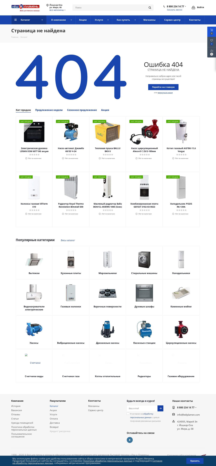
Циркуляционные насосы (181, 342)
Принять (195, 460)
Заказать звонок (174, 9)
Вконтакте (130, 440)
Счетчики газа (71, 376)
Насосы (34, 342)
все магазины (57, 10)
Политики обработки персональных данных (107, 460)
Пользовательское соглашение (21, 435)
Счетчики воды (34, 376)
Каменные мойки (181, 306)
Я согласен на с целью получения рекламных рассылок (145, 417)
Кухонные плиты (71, 273)
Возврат (54, 426)
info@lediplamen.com (188, 414)
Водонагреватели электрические (34, 308)
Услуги (53, 414)
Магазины (93, 405)
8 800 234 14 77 (175, 6)
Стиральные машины (144, 273)
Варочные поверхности (108, 306)
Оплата (54, 418)
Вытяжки (34, 273)
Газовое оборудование (181, 376)
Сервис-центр (95, 410)
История (15, 405)
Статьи (15, 418)
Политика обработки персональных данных (24, 428)
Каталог (54, 405)
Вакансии (16, 410)
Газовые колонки (71, 306)
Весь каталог (68, 240)
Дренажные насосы (107, 342)
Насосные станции (144, 342)
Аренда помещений (22, 422)
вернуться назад (165, 92)
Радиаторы (144, 376)
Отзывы (15, 414)
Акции (53, 410)
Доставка (55, 422)
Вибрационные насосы (70, 342)
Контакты (94, 400)
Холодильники (181, 273)
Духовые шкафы (144, 306)
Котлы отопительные (107, 376)
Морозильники (108, 273)
